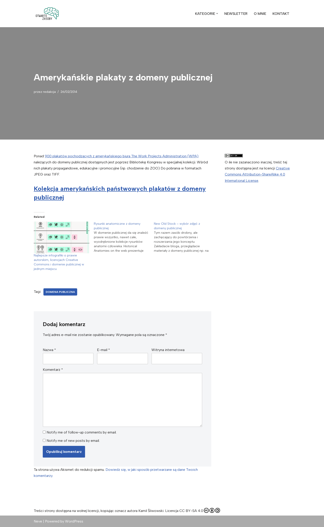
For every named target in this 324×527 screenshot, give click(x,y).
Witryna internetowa (167, 350)
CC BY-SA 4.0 (199, 510)
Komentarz (53, 369)
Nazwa (49, 350)
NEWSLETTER (236, 13)
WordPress (74, 521)
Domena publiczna (60, 292)
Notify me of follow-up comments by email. (82, 432)
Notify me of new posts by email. (73, 440)
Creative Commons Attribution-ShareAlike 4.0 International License (257, 174)
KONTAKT (280, 13)
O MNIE (260, 13)
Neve (38, 521)
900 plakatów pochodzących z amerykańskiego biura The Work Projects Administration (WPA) (121, 156)
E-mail (103, 350)
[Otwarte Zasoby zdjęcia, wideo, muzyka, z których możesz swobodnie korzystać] (47, 13)
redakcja (49, 92)
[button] (47, 13)
